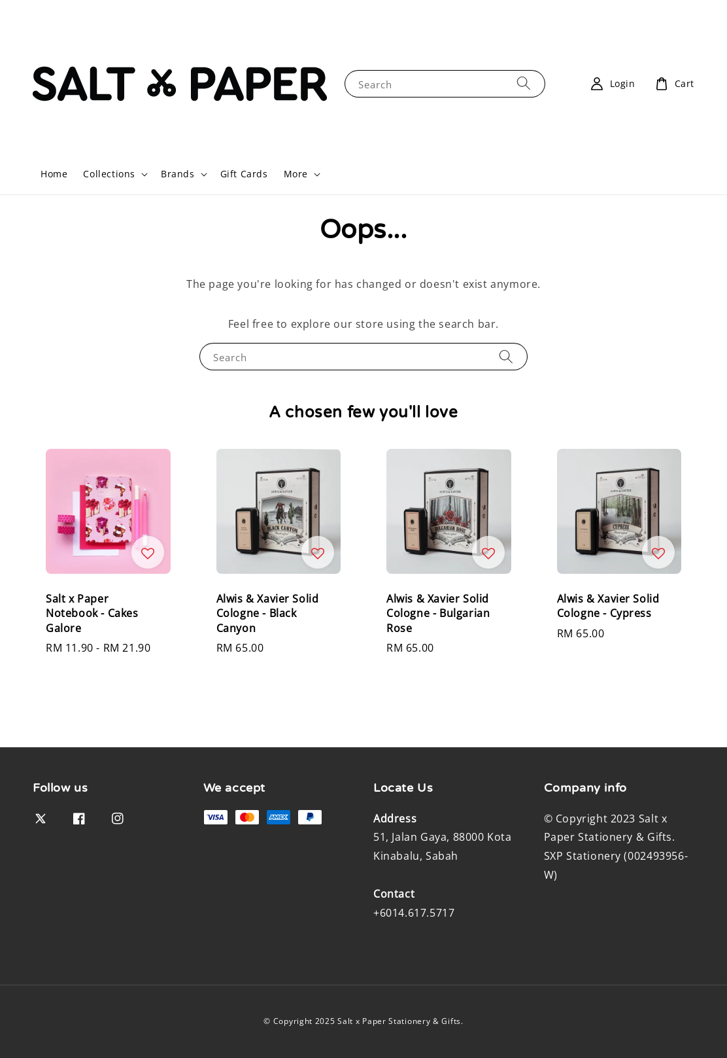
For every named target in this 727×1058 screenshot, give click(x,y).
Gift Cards (244, 174)
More (296, 174)
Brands (178, 174)
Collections (109, 174)
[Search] (524, 83)
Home (54, 174)
